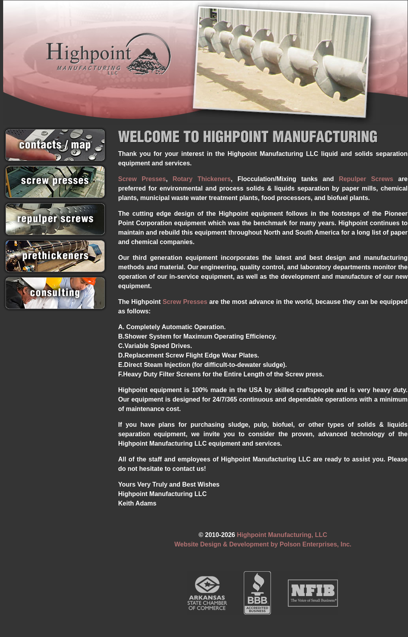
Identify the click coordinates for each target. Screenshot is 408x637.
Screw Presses (142, 179)
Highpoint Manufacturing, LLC (282, 534)
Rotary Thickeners (201, 179)
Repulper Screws (366, 179)
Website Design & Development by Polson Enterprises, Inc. (263, 544)
